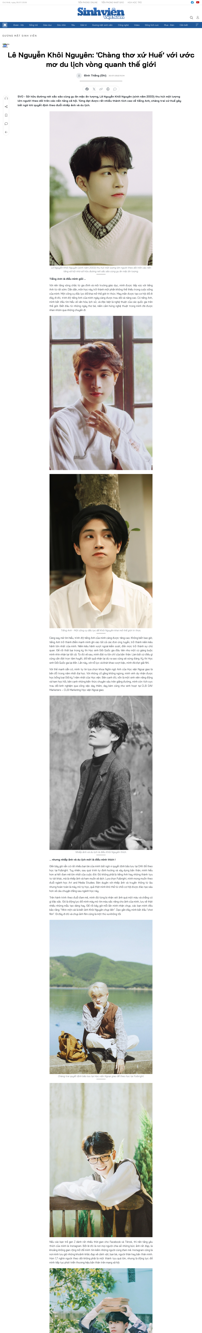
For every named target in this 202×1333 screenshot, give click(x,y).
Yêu (73, 25)
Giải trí (83, 25)
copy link (101, 89)
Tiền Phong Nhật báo (112, 2)
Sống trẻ (33, 25)
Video (137, 25)
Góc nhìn (61, 25)
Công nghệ (123, 25)
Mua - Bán (169, 25)
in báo (108, 89)
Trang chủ (4, 25)
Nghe (6, 98)
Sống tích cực (152, 25)
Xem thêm (197, 25)
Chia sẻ (6, 107)
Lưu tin (6, 115)
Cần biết (184, 25)
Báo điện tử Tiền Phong (101, 13)
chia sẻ (87, 89)
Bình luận (6, 124)
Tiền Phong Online (88, 2)
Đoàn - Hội (18, 25)
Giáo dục (47, 25)
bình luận (115, 89)
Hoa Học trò (135, 2)
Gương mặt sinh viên (102, 25)
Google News (4, 45)
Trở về (6, 132)
